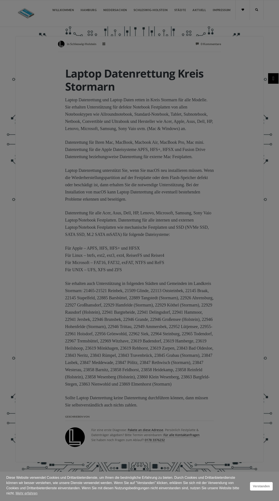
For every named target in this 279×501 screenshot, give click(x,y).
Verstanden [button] (261, 486)
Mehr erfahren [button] (26, 493)
